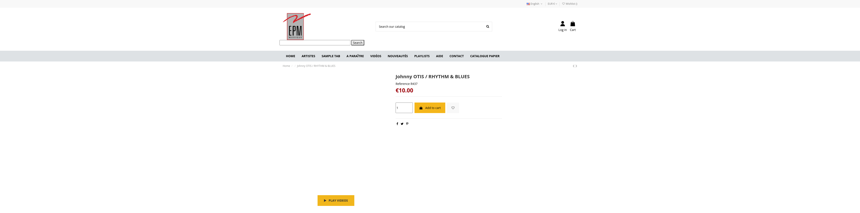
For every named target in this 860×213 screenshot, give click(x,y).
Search (357, 43)
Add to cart (430, 108)
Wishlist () (569, 4)
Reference (403, 84)
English (535, 4)
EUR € (552, 4)
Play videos (336, 200)
